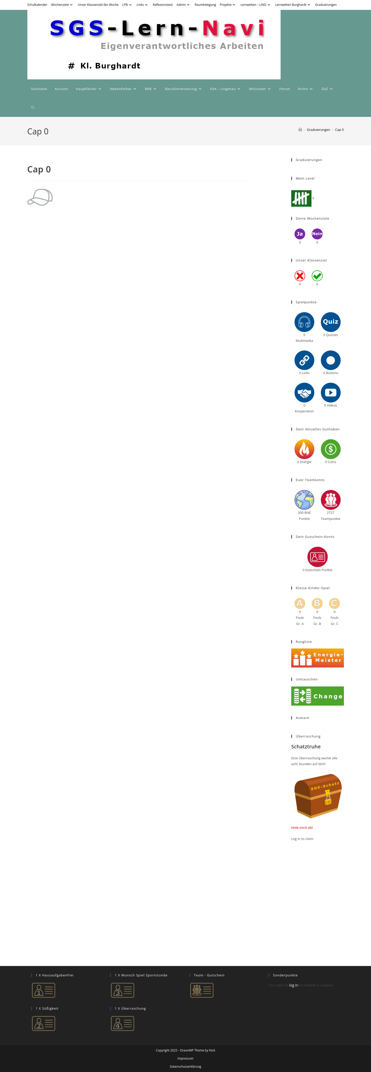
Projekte (228, 5)
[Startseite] (300, 129)
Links (143, 5)
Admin (184, 5)
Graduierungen (326, 5)
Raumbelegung (205, 5)
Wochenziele (62, 5)
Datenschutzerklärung (185, 1066)
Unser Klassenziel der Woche (98, 5)
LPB (127, 5)
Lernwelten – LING (255, 5)
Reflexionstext (163, 5)
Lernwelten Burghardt (293, 5)
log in (293, 985)
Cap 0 (339, 129)
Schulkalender (37, 5)
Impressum (185, 1058)
